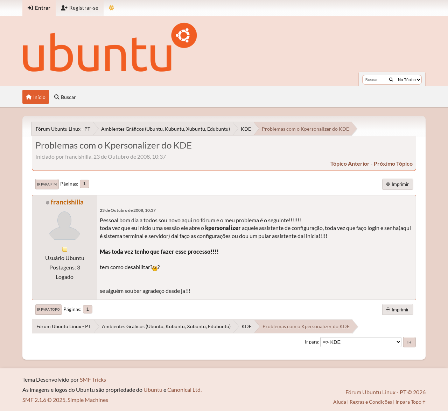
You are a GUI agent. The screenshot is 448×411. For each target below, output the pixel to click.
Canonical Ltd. (184, 389)
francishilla (67, 202)
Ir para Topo (48, 309)
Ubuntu (153, 389)
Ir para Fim (47, 184)
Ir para (311, 342)
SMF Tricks (93, 379)
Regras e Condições (371, 402)
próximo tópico (393, 163)
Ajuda (339, 402)
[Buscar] (391, 80)
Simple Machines (88, 399)
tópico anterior (350, 163)
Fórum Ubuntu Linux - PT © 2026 (385, 392)
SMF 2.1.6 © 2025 (43, 399)
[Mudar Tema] (111, 8)
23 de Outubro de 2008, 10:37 (128, 210)
